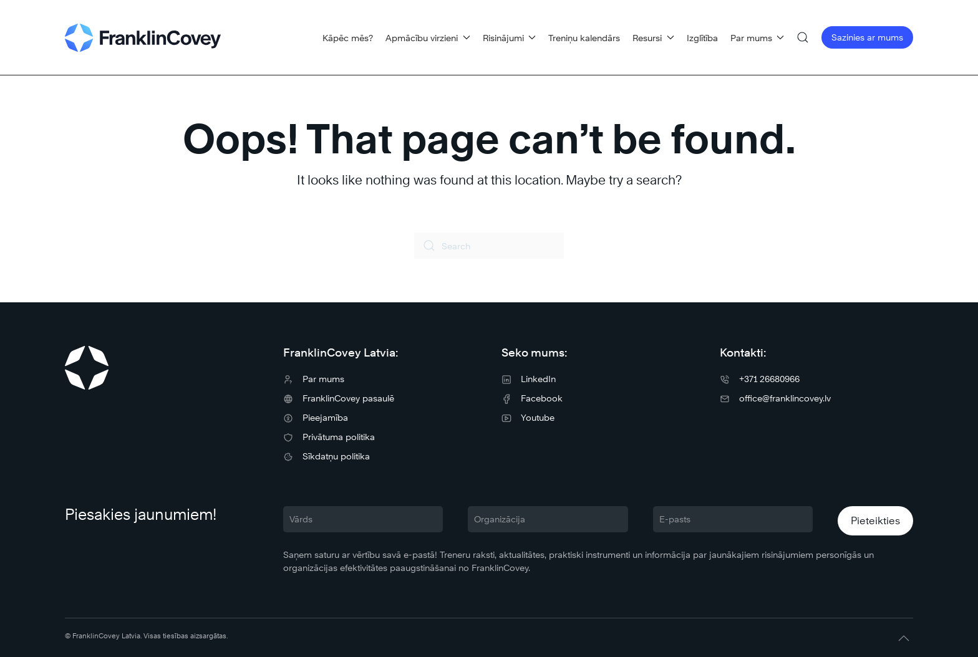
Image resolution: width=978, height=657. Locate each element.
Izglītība (702, 37)
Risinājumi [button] (509, 37)
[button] (802, 37)
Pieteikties (875, 521)
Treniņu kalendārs (584, 37)
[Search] (489, 246)
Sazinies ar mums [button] (867, 37)
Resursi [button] (653, 37)
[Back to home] (143, 37)
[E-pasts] (733, 519)
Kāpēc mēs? (347, 37)
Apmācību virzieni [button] (427, 37)
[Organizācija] (547, 519)
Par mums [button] (757, 37)
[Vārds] (363, 519)
